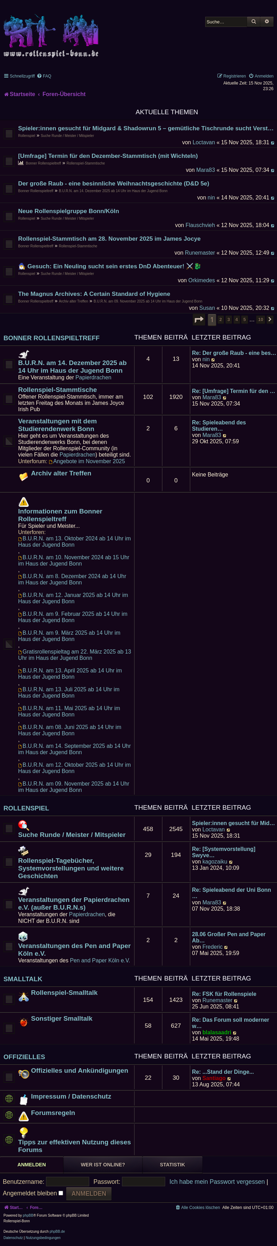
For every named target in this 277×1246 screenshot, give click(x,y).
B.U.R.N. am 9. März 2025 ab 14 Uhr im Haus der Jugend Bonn (69, 636)
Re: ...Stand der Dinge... (223, 1072)
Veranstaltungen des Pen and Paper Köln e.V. (74, 949)
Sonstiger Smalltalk (61, 1018)
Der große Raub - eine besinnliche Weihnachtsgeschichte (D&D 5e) (113, 183)
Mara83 (205, 170)
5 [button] (244, 319)
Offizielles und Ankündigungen (79, 1070)
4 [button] (237, 319)
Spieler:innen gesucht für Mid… (233, 823)
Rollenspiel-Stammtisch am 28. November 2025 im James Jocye (109, 238)
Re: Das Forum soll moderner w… (230, 1023)
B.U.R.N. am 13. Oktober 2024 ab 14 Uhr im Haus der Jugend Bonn (74, 541)
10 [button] (260, 319)
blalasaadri (216, 1032)
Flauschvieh (200, 225)
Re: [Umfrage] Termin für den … (233, 391)
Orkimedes (201, 280)
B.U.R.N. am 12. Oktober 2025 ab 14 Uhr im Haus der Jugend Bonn (74, 768)
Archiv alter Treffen (73, 301)
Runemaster (200, 253)
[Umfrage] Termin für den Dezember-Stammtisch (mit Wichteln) (108, 155)
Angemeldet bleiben (33, 1193)
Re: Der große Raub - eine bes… (234, 353)
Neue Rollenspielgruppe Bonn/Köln (68, 210)
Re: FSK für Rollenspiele (224, 994)
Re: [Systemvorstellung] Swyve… (223, 852)
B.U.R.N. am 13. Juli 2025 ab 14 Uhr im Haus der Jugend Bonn (69, 692)
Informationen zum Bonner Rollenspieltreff (60, 515)
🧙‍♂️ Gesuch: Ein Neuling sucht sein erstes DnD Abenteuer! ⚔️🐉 (109, 266)
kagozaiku (214, 862)
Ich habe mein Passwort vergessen (217, 1181)
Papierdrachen (93, 377)
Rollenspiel (26, 136)
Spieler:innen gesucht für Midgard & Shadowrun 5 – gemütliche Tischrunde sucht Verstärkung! (146, 128)
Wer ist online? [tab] (103, 1164)
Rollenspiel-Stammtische (86, 163)
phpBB (28, 1215)
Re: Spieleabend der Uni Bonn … (231, 893)
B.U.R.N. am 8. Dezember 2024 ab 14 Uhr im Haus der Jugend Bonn (72, 579)
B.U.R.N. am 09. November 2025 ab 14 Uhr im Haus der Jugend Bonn (148, 301)
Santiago (214, 1078)
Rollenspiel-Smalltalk (64, 992)
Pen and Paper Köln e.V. (100, 960)
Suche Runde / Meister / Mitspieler (67, 136)
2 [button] (221, 319)
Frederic (212, 947)
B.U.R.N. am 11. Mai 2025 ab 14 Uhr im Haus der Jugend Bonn (69, 711)
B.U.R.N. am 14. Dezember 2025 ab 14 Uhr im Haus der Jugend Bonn (113, 191)
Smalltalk (23, 979)
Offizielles (24, 1057)
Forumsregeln (53, 1112)
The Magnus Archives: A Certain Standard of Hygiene (94, 293)
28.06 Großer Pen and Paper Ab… (229, 937)
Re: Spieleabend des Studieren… (219, 426)
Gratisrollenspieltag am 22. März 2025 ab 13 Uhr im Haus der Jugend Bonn (74, 655)
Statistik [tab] (172, 1164)
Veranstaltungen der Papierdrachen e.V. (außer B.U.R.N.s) (74, 903)
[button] (199, 320)
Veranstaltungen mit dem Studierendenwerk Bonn (57, 424)
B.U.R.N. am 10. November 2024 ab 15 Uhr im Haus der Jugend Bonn (73, 560)
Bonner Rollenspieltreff (43, 163)
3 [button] (229, 319)
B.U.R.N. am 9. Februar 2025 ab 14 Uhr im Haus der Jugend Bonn (73, 617)
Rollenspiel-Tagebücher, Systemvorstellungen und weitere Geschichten (71, 868)
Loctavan (204, 142)
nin (211, 198)
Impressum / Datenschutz (71, 1096)
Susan (207, 308)
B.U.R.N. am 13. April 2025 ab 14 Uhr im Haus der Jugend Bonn (70, 674)
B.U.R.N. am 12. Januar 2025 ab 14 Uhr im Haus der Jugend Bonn (73, 598)
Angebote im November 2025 (87, 461)
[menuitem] (44, 76)
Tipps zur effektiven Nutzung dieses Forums (74, 1145)
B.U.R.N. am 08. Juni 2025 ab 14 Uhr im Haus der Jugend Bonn (69, 730)
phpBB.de (57, 1231)
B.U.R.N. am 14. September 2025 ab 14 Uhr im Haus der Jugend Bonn (74, 749)
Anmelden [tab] (31, 1164)
